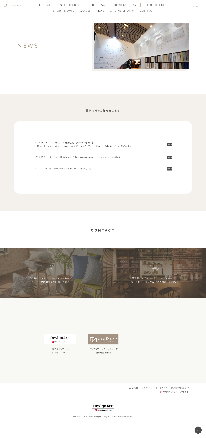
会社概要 (132, 403)
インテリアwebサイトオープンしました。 (64, 170)
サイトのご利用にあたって (153, 403)
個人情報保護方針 (180, 403)
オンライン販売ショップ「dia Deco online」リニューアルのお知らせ (79, 158)
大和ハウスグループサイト (175, 408)
